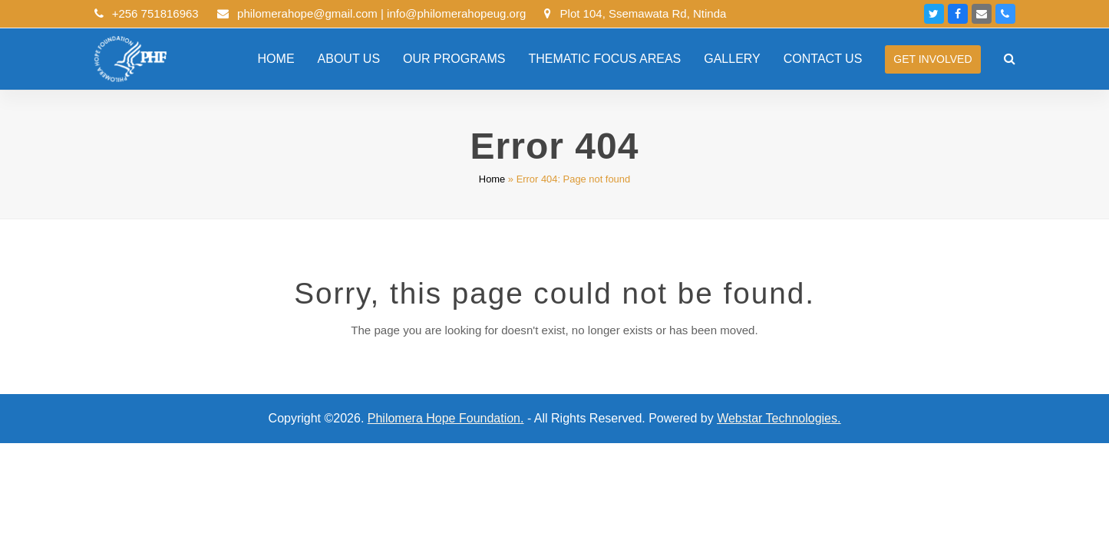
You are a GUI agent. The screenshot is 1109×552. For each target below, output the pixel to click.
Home (492, 179)
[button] (1009, 59)
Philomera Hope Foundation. (446, 418)
